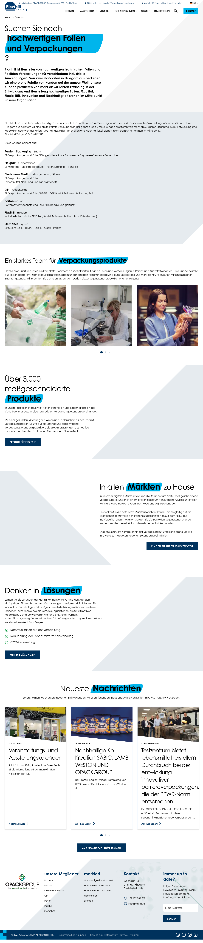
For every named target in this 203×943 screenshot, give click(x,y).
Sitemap (88, 900)
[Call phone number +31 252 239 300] (134, 898)
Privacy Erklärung (129, 935)
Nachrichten (91, 895)
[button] (190, 11)
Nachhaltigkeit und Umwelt (99, 880)
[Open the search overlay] (176, 11)
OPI (46, 895)
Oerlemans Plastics (54, 890)
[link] (35, 768)
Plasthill (48, 906)
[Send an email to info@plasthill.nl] (134, 903)
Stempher (49, 911)
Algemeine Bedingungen (72, 935)
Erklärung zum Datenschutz (103, 935)
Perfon (47, 900)
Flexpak (48, 885)
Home (8, 17)
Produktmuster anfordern (97, 890)
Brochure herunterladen (97, 885)
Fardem (48, 880)
